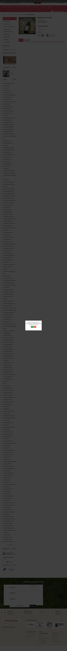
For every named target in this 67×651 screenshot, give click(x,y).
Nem (35, 326)
